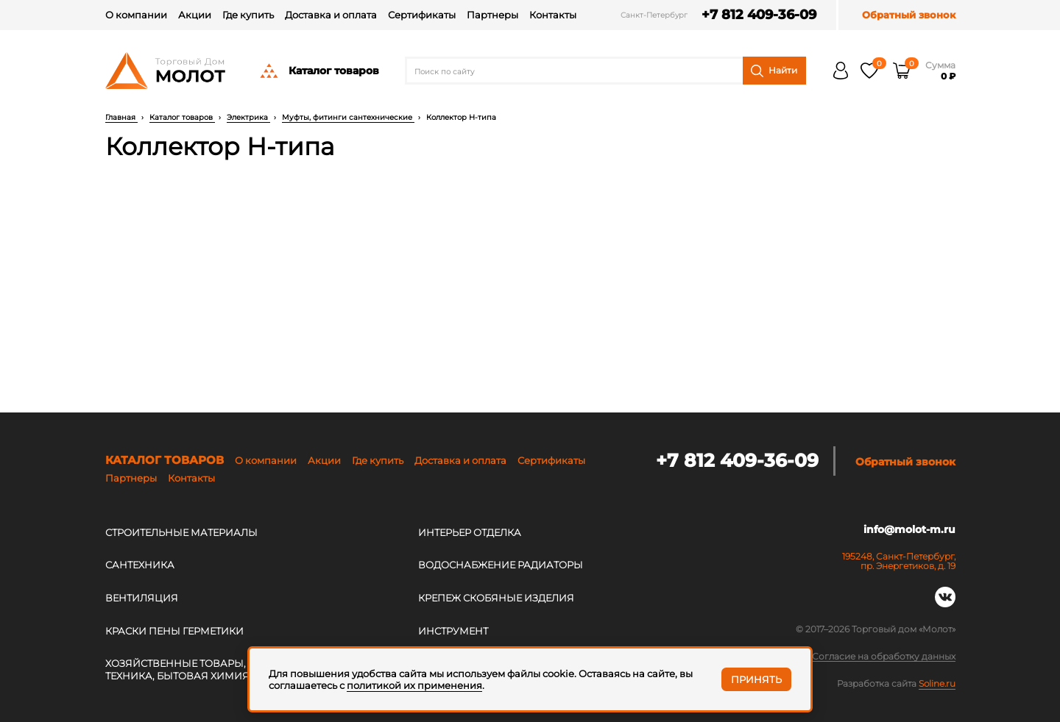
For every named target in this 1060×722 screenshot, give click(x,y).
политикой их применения (414, 685)
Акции (194, 15)
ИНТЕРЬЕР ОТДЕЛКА (469, 532)
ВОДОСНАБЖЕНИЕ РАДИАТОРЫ (500, 565)
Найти (774, 71)
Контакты (552, 15)
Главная (121, 117)
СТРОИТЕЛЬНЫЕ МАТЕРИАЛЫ (181, 532)
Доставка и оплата (331, 15)
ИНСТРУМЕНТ (453, 631)
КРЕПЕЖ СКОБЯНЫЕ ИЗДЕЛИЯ (496, 598)
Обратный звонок (908, 15)
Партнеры (492, 15)
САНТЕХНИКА (139, 565)
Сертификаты (422, 15)
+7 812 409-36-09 (755, 15)
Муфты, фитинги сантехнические (348, 117)
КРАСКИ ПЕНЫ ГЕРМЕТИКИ (174, 631)
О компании (136, 15)
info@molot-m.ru (909, 530)
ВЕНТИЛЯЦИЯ (141, 598)
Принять (756, 679)
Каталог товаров (318, 70)
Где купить (248, 15)
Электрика (248, 117)
